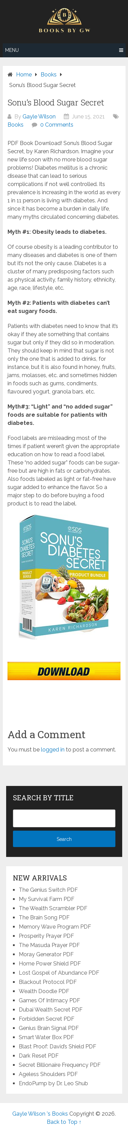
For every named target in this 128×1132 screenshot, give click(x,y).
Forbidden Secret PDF (46, 1019)
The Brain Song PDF (44, 917)
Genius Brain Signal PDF (49, 1028)
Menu (12, 50)
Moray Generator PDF (46, 954)
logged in (53, 749)
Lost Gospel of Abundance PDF (59, 973)
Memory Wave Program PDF (55, 926)
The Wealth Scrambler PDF (53, 908)
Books (16, 124)
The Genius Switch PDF (48, 890)
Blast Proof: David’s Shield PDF (57, 1046)
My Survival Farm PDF (46, 899)
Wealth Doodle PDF (44, 991)
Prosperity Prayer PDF (46, 936)
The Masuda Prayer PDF (49, 945)
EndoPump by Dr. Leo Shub (53, 1083)
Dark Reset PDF (39, 1055)
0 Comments (56, 124)
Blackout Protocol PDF (48, 982)
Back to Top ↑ (64, 1122)
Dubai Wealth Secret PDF (51, 1009)
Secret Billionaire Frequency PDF (60, 1065)
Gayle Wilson (39, 116)
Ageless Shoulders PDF (48, 1074)
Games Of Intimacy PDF (49, 1000)
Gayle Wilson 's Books (40, 1113)
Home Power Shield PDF (50, 963)
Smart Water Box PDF (46, 1037)
